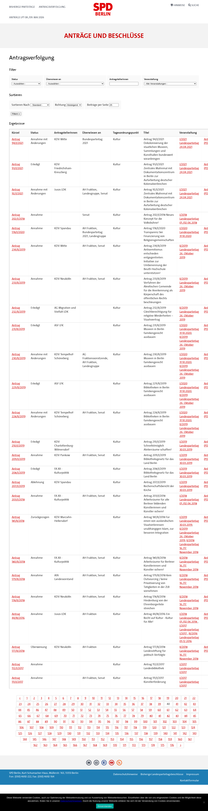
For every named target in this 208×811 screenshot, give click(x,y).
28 (64, 704)
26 (46, 704)
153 (112, 739)
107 (32, 727)
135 (117, 733)
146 (44, 739)
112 (79, 727)
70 (65, 716)
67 (38, 716)
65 (20, 716)
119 (144, 727)
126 (30, 733)
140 (165, 733)
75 (107, 716)
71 (73, 716)
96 (108, 721)
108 (41, 727)
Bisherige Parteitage (22, 6)
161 (190, 739)
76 (116, 716)
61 (168, 710)
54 (107, 710)
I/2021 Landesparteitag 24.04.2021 (189, 143)
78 (133, 716)
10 (93, 698)
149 (74, 739)
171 (124, 745)
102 (165, 721)
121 (164, 727)
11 (102, 698)
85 (194, 716)
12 (110, 698)
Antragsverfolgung (52, 6)
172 (134, 745)
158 (160, 739)
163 (45, 745)
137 (136, 733)
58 (141, 710)
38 (150, 704)
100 (145, 721)
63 (185, 710)
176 (172, 745)
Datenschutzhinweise (125, 774)
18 (159, 698)
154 (122, 739)
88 (37, 721)
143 (194, 733)
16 (143, 698)
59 (150, 710)
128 (50, 733)
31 (90, 704)
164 (55, 745)
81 (160, 716)
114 (98, 727)
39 (159, 704)
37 (142, 704)
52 (89, 710)
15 (134, 698)
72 (82, 716)
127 (40, 733)
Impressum (192, 774)
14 (126, 698)
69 (56, 716)
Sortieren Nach (21, 105)
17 (151, 698)
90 (55, 721)
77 (125, 716)
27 (55, 704)
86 (19, 721)
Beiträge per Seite (98, 105)
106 (21, 727)
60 (159, 710)
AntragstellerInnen (118, 79)
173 (143, 745)
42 (185, 704)
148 (64, 739)
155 (131, 739)
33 (107, 704)
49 (63, 710)
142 (185, 733)
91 (64, 721)
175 (162, 745)
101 (155, 721)
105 (194, 721)
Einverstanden (105, 806)
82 (168, 716)
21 (185, 698)
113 (88, 727)
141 (175, 733)
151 (93, 739)
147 (54, 739)
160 (180, 739)
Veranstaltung (151, 79)
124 (193, 727)
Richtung (60, 105)
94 (90, 721)
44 (19, 710)
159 (170, 739)
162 (35, 745)
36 (133, 704)
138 (146, 733)
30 (82, 704)
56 (124, 710)
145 (34, 739)
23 (20, 704)
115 (107, 727)
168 (95, 745)
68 (47, 716)
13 (118, 698)
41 (177, 704)
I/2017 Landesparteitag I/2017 (189, 629)
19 (168, 698)
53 (98, 710)
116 (116, 727)
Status (15, 79)
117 (126, 727)
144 (25, 739)
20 (176, 698)
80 (151, 716)
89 (46, 721)
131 (79, 733)
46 (37, 710)
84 (185, 716)
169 (105, 745)
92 (73, 721)
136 (127, 733)
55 (115, 710)
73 (90, 716)
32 (99, 704)
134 (107, 733)
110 (61, 727)
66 (29, 716)
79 (142, 716)
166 (75, 745)
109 (51, 727)
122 (174, 727)
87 (28, 721)
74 (99, 716)
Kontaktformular (189, 780)
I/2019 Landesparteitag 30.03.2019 (189, 445)
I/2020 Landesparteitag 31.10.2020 (189, 232)
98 (126, 721)
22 (193, 698)
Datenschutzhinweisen (71, 801)
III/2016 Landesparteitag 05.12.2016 (189, 637)
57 (133, 710)
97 (117, 721)
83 (177, 716)
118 (135, 727)
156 (141, 739)
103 (175, 721)
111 (70, 727)
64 (194, 710)
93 (81, 721)
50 (72, 710)
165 (65, 745)
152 (103, 739)
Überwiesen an (53, 79)
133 (98, 733)
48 (55, 710)
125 (20, 733)
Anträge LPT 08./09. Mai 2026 (26, 17)
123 (183, 727)
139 (156, 733)
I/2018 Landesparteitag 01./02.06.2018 (189, 218)
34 (116, 704)
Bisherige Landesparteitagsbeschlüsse (162, 774)
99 (135, 721)
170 (115, 745)
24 (28, 704)
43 (194, 704)
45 (28, 710)
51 (81, 710)
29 (73, 704)
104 (184, 721)
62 (176, 710)
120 (154, 727)
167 (85, 745)
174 (153, 745)
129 (59, 733)
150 (84, 739)
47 (46, 710)
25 (37, 704)
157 (151, 739)
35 (124, 704)
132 (88, 733)
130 (69, 733)
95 (99, 721)
